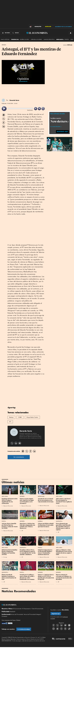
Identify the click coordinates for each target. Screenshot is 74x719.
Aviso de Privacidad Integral (32, 614)
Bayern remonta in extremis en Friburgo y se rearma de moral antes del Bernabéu (64, 577)
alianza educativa (49, 39)
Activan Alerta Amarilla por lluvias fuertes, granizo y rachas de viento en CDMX (10, 526)
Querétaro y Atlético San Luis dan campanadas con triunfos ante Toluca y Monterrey (27, 526)
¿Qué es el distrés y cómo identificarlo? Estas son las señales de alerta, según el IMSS (64, 552)
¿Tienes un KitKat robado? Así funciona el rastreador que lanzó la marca (46, 525)
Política (4, 521)
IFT (10, 421)
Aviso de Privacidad (17, 614)
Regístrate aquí (56, 613)
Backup (11, 417)
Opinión (4, 44)
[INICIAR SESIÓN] (70, 33)
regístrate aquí (62, 131)
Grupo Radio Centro (32, 417)
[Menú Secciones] (6, 33)
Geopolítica (59, 521)
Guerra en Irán (24, 39)
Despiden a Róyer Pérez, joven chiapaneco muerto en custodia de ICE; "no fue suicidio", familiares (28, 552)
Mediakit (12, 611)
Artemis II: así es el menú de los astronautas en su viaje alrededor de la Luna (45, 500)
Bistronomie (41, 496)
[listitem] (4, 108)
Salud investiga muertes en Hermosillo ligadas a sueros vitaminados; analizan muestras (45, 552)
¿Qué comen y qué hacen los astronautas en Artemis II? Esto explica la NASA (64, 501)
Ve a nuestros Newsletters (55, 126)
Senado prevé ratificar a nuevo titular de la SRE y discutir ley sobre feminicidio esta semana (27, 577)
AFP (22, 530)
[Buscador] (15, 33)
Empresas (40, 521)
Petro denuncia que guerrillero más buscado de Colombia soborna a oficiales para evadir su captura (63, 527)
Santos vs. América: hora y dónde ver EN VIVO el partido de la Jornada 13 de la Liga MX (46, 577)
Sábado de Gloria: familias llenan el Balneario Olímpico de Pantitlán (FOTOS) (10, 552)
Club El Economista (37, 608)
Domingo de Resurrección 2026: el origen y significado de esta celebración (10, 501)
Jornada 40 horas (36, 39)
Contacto (4, 616)
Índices (66, 39)
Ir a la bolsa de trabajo (24, 629)
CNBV (20, 417)
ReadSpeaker (30, 110)
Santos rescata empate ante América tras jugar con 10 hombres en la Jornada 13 (27, 501)
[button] (59, 144)
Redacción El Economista (8, 505)
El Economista (17, 608)
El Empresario (26, 608)
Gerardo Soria (14, 100)
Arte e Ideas (5, 496)
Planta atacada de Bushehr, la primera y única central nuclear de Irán (9, 577)
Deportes (22, 496)
